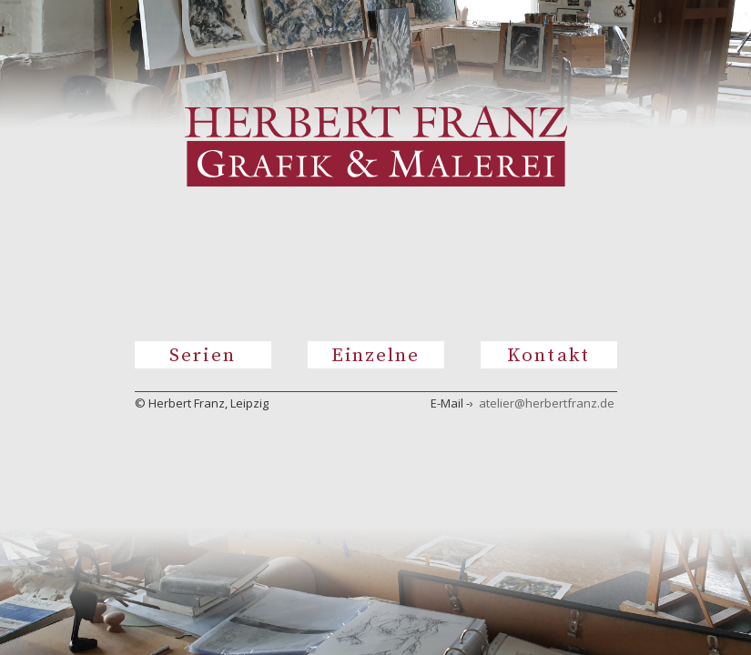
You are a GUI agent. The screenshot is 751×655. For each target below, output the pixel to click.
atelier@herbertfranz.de (546, 403)
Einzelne (376, 356)
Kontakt (548, 356)
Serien (202, 356)
